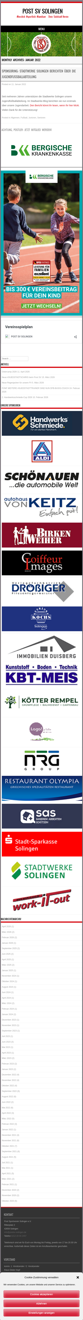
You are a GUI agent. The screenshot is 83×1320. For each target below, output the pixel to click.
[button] (77, 1292)
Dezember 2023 (9, 1020)
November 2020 (9, 1195)
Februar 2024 (8, 1009)
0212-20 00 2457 (18, 1236)
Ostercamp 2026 (9, 372)
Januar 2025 (7, 970)
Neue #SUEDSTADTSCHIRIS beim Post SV (21, 377)
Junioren (32, 118)
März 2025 (6, 965)
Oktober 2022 (8, 1085)
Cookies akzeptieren (41, 1309)
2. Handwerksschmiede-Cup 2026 (17, 397)
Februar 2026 (8, 937)
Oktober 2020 (8, 1201)
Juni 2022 (6, 1102)
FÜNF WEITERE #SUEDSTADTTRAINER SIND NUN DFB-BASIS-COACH (35, 388)
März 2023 (6, 1058)
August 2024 (7, 987)
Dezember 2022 (9, 1075)
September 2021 (9, 1151)
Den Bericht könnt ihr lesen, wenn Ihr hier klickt (54, 105)
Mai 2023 (6, 1047)
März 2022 (6, 1118)
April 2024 (6, 998)
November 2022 (9, 1080)
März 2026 (6, 932)
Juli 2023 (6, 1036)
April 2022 (6, 1113)
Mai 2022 (6, 1108)
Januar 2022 (7, 1129)
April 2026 (6, 926)
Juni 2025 (6, 954)
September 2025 (9, 948)
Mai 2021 (6, 1168)
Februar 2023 (8, 1064)
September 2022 (9, 1091)
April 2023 (6, 1053)
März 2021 (6, 1179)
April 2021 (6, 1173)
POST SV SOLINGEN (42, 11)
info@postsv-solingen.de (15, 1232)
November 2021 (9, 1140)
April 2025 (6, 959)
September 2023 (9, 1031)
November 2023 (9, 1025)
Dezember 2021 (9, 1135)
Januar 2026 (7, 943)
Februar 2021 (8, 1184)
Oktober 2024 (8, 981)
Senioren (41, 118)
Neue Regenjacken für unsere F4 (17, 383)
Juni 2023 (6, 1042)
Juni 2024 (6, 992)
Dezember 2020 (9, 1190)
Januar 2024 (7, 1014)
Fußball (24, 118)
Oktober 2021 (8, 1146)
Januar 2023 (7, 1069)
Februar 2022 (8, 1124)
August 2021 (7, 1157)
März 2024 (6, 1003)
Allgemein (15, 118)
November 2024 (9, 976)
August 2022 (7, 1096)
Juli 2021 (6, 1162)
